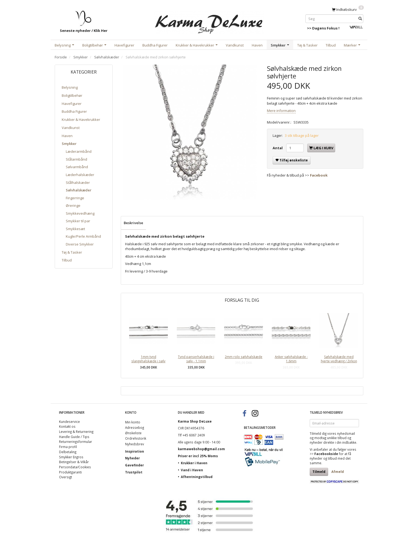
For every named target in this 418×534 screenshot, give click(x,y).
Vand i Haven (192, 470)
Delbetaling (67, 452)
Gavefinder (134, 465)
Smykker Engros (71, 457)
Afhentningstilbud (197, 477)
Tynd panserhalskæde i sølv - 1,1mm (196, 358)
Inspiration (134, 451)
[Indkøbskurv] (348, 9)
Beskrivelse (133, 222)
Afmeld (337, 471)
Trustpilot (133, 472)
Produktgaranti (70, 472)
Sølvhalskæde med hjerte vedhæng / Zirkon (339, 358)
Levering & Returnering (76, 431)
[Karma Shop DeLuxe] (209, 21)
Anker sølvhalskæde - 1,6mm (291, 358)
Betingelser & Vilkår (74, 462)
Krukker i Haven (194, 463)
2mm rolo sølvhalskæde (243, 356)
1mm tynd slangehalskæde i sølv (148, 358)
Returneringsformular (75, 441)
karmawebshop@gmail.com (201, 449)
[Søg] (360, 18)
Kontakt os (67, 426)
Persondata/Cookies (75, 467)
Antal (278, 147)
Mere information (281, 110)
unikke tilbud (337, 438)
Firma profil (68, 447)
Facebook (319, 175)
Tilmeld (318, 471)
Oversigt (65, 477)
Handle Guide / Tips (74, 437)
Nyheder (132, 458)
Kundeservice (69, 421)
